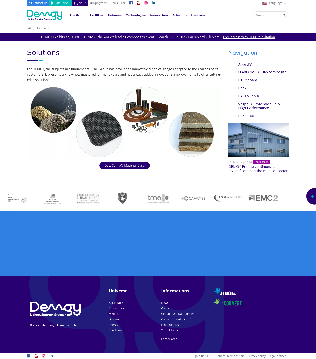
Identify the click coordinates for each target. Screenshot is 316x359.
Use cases (198, 15)
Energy (113, 325)
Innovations (159, 15)
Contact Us (168, 308)
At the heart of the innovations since (191, 255)
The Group (77, 15)
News (114, 3)
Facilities (97, 15)
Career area (169, 339)
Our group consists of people (57, 255)
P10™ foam (247, 80)
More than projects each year (124, 255)
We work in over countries (259, 253)
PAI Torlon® (248, 96)
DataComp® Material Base (124, 165)
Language (274, 3)
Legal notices (170, 325)
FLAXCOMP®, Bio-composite (262, 72)
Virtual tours (169, 330)
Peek (242, 88)
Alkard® (245, 64)
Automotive (116, 308)
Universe (115, 15)
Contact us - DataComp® (178, 314)
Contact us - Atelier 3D (176, 319)
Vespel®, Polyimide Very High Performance (259, 106)
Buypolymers (99, 3)
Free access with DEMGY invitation (249, 37)
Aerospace (116, 303)
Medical (114, 314)
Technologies (136, 15)
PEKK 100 (246, 115)
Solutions (180, 15)
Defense (114, 319)
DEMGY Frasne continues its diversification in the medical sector (258, 168)
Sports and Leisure (121, 330)
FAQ (123, 3)
